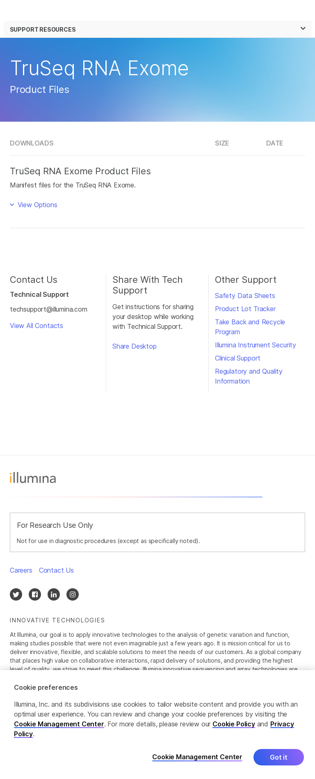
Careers (21, 570)
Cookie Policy (233, 725)
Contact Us (56, 570)
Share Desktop (134, 346)
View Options (36, 205)
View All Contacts (36, 325)
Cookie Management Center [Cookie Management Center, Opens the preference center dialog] (197, 758)
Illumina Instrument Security (255, 345)
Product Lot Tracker (245, 309)
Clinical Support (237, 358)
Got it (279, 758)
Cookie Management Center (59, 725)
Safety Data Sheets (245, 295)
